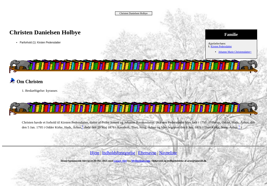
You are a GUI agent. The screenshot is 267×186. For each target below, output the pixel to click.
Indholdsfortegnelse (118, 153)
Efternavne (147, 153)
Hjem (95, 153)
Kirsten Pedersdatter (221, 46)
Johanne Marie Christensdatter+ (235, 51)
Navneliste (168, 153)
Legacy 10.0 (120, 160)
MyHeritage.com (140, 160)
